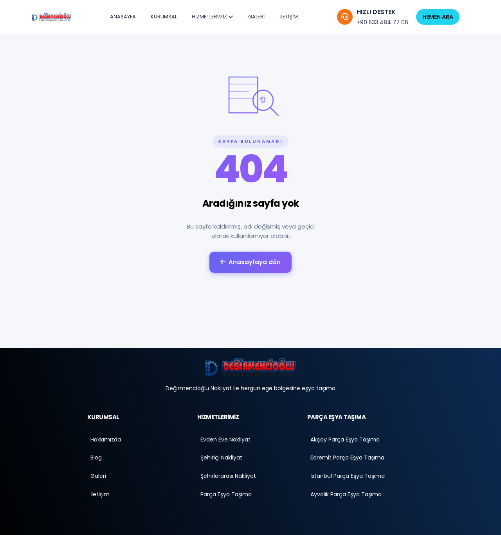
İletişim (100, 495)
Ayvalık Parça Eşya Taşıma (346, 495)
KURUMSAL (164, 16)
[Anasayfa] (250, 367)
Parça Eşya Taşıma (226, 495)
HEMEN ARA (437, 17)
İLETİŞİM (288, 16)
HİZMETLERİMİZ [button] (212, 16)
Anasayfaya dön (250, 262)
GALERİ (256, 16)
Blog (96, 458)
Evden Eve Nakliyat (225, 439)
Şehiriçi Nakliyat (221, 458)
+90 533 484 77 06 (382, 22)
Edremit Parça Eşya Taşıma (347, 458)
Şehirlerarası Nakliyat (228, 477)
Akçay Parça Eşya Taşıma (345, 439)
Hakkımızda (105, 439)
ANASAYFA (123, 16)
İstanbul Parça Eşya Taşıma (347, 477)
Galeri (98, 477)
